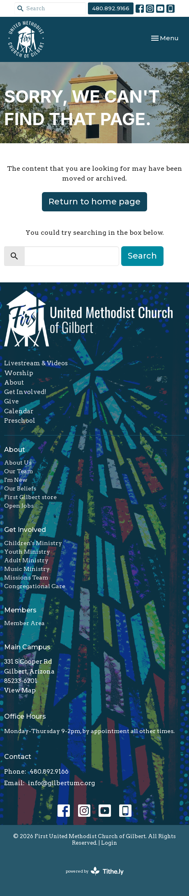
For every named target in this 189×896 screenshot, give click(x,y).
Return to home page (94, 201)
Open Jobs (19, 505)
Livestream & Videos (36, 363)
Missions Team (26, 577)
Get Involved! (25, 392)
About (14, 382)
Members (20, 610)
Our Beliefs (20, 488)
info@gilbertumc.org (61, 783)
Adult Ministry (26, 560)
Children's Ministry (33, 543)
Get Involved (25, 530)
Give (11, 401)
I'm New (16, 480)
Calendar (18, 411)
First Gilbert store (30, 497)
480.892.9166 (110, 8)
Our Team (18, 471)
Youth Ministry (27, 551)
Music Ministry (27, 569)
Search (142, 256)
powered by (95, 871)
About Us (18, 462)
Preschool (19, 420)
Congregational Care (34, 586)
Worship (18, 373)
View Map (20, 690)
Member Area (24, 623)
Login (109, 843)
